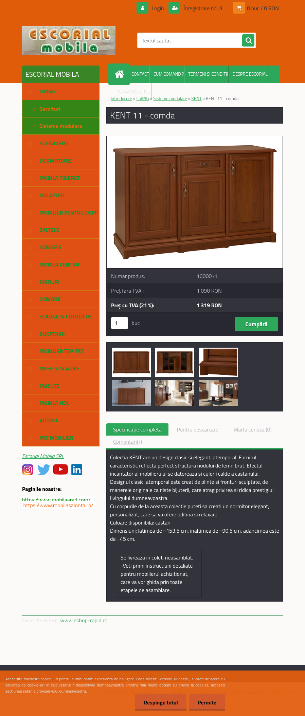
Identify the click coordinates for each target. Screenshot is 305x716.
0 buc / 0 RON (263, 8)
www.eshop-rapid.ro (83, 620)
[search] (248, 40)
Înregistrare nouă (202, 8)
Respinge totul (161, 702)
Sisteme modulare (170, 98)
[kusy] (119, 323)
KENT (196, 98)
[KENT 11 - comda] (195, 139)
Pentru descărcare (197, 429)
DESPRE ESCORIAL (250, 74)
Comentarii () (127, 442)
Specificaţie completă (137, 429)
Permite (207, 702)
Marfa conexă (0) (253, 429)
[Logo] (68, 40)
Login (157, 8)
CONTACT (140, 74)
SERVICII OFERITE (134, 91)
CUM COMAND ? (169, 74)
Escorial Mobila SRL (43, 456)
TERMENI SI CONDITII (208, 74)
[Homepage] (120, 74)
